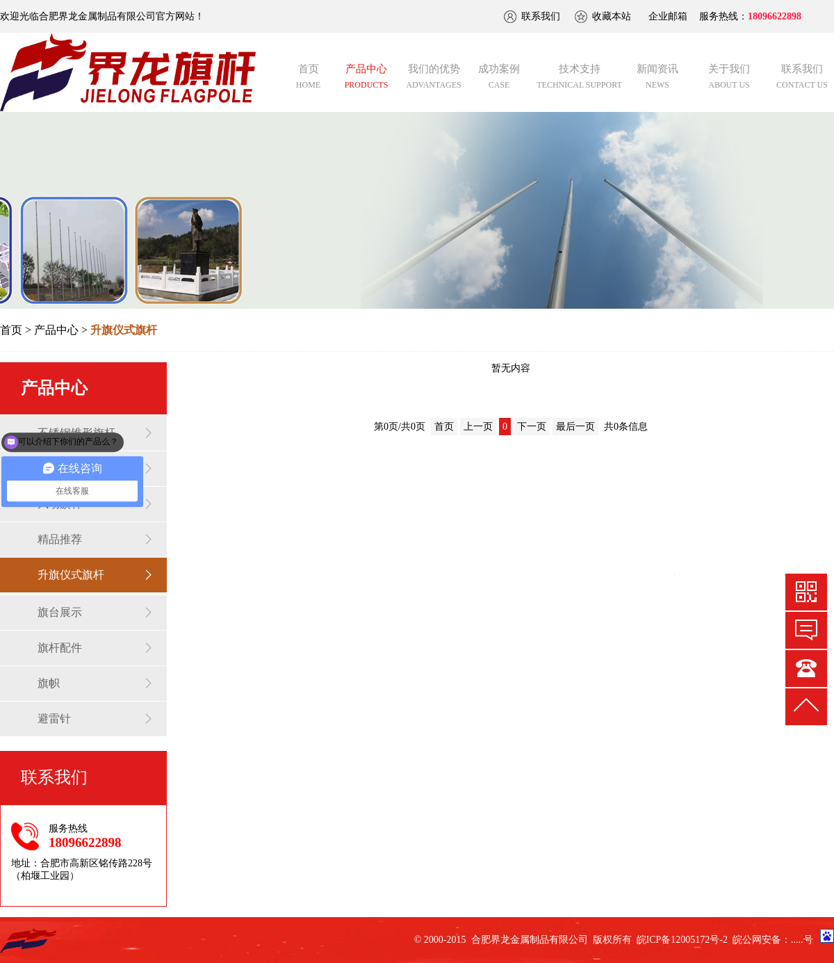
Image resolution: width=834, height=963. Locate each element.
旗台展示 (60, 612)
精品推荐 (60, 539)
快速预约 (806, 630)
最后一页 (575, 426)
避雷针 (54, 719)
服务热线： (750, 16)
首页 (11, 330)
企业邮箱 (667, 16)
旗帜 (49, 683)
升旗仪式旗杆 (71, 575)
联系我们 (540, 16)
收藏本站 (611, 16)
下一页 (531, 426)
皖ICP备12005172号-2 (682, 939)
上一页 (478, 426)
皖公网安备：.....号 (773, 939)
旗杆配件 (60, 648)
